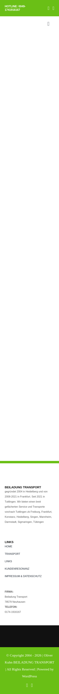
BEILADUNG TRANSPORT (33, 662)
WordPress (29, 676)
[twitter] (53, 8)
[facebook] (48, 8)
